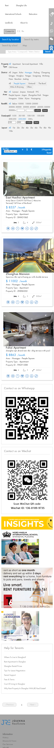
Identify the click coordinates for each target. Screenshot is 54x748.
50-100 (22, 116)
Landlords (9, 23)
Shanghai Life (21, 6)
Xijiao (27, 99)
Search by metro (31, 39)
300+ (30, 119)
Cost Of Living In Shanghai (14, 684)
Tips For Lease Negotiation (14, 671)
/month (15, 207)
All (10, 64)
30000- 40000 (29, 107)
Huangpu (28, 73)
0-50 (14, 116)
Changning (45, 73)
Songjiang (37, 76)
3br (22, 128)
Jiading (26, 79)
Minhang (45, 76)
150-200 (40, 116)
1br (13, 128)
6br (36, 128)
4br (27, 128)
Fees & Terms (9, 680)
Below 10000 (18, 104)
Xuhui (21, 73)
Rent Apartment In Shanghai (15, 662)
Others (29, 87)
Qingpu (12, 76)
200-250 (12, 119)
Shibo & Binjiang (17, 87)
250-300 (22, 119)
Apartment (16, 64)
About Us (24, 23)
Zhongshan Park (34, 95)
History (5, 738)
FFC (37, 92)
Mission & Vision (9, 741)
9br (49, 128)
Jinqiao (23, 92)
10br (11, 131)
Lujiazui (15, 92)
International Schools (13, 14)
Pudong (37, 73)
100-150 (31, 116)
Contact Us (9, 32)
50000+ (12, 110)
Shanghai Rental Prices (13, 666)
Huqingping (35, 99)
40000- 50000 (43, 107)
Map (25, 46)
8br (45, 128)
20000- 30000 (15, 107)
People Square (19, 84)
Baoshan (18, 79)
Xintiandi (31, 84)
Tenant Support (10, 675)
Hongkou (20, 76)
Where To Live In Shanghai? (15, 657)
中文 (18, 31)
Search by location (10, 39)
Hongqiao (13, 99)
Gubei (20, 99)
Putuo (11, 79)
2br (18, 128)
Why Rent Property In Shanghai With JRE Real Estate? (25, 689)
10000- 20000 (31, 104)
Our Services (8, 744)
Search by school (9, 46)
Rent (6, 6)
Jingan (14, 73)
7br (40, 128)
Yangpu (28, 76)
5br (31, 128)
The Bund (42, 84)
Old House (13, 67)
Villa (41, 64)
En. (23, 31)
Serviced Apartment (30, 64)
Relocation (33, 14)
